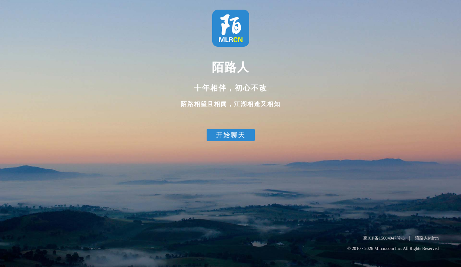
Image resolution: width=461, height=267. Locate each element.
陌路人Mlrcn (427, 238)
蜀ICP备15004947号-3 (384, 238)
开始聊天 (230, 135)
